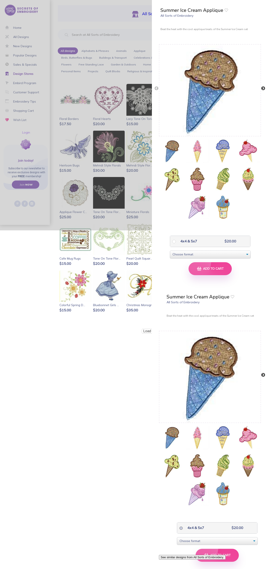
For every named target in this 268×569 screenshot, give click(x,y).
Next (263, 88)
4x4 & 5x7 (188, 241)
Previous (156, 88)
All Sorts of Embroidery (176, 16)
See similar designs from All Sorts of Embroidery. (192, 557)
